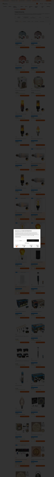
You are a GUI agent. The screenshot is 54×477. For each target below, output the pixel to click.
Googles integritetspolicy (18, 236)
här (33, 235)
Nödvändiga (16, 246)
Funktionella (31, 246)
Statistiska (37, 246)
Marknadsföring (24, 246)
